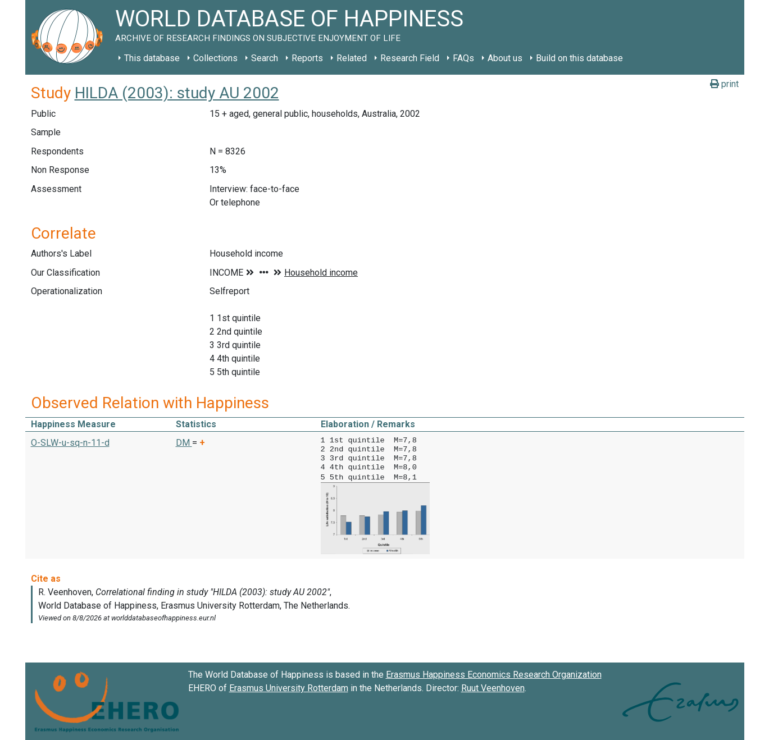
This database (152, 58)
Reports (307, 58)
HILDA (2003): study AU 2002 (177, 93)
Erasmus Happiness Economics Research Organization (494, 673)
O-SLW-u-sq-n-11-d (70, 442)
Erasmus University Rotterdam (288, 687)
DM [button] (184, 442)
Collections (215, 58)
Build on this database (579, 58)
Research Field (409, 58)
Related (351, 58)
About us (505, 58)
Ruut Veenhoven (493, 687)
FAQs (463, 58)
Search (264, 58)
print (724, 84)
